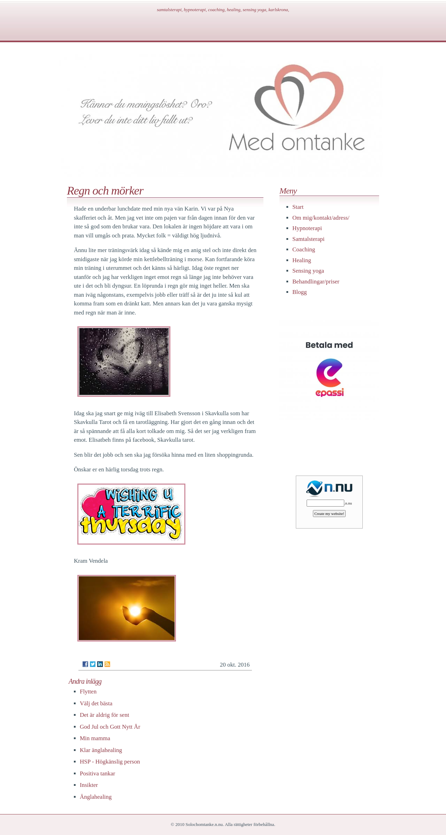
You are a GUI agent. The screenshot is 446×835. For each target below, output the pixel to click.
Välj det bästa (96, 703)
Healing (301, 260)
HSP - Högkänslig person (110, 761)
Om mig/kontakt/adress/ (320, 217)
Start (297, 207)
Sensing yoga (308, 270)
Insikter (89, 785)
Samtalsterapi (308, 239)
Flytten (88, 691)
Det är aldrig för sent (104, 715)
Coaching (303, 249)
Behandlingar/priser (315, 281)
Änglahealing (96, 797)
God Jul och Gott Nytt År (110, 726)
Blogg (299, 292)
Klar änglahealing (101, 750)
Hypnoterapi (307, 228)
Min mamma (95, 738)
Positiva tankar (97, 773)
